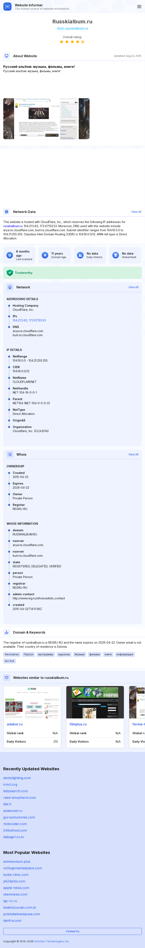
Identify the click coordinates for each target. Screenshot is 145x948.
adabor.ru (15, 724)
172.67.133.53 (37, 320)
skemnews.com (15, 894)
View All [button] (136, 211)
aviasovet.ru (12, 811)
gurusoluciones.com (19, 817)
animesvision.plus (16, 861)
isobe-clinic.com (15, 875)
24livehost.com (15, 830)
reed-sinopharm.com (19, 798)
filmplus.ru (78, 724)
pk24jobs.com (14, 881)
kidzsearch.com (15, 791)
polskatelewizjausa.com (21, 914)
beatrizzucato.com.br (20, 907)
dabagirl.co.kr (13, 837)
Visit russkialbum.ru (72, 28)
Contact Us (72, 931)
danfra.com (12, 920)
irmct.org (10, 784)
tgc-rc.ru (10, 901)
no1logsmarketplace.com (22, 868)
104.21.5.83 (20, 320)
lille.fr (7, 804)
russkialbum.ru (12, 226)
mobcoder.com (15, 824)
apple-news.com (16, 888)
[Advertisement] (72, 85)
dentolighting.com (17, 778)
